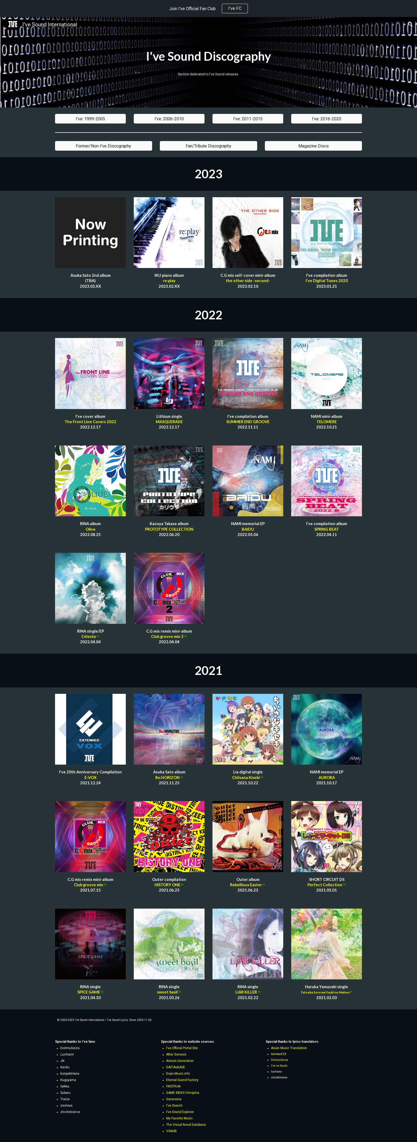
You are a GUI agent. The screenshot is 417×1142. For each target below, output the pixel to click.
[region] (208, 8)
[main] (208, 56)
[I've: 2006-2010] (169, 119)
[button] (410, 24)
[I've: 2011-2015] (248, 119)
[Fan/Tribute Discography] (208, 146)
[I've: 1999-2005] (90, 119)
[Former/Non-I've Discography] (103, 146)
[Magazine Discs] (313, 146)
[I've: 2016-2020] (326, 119)
